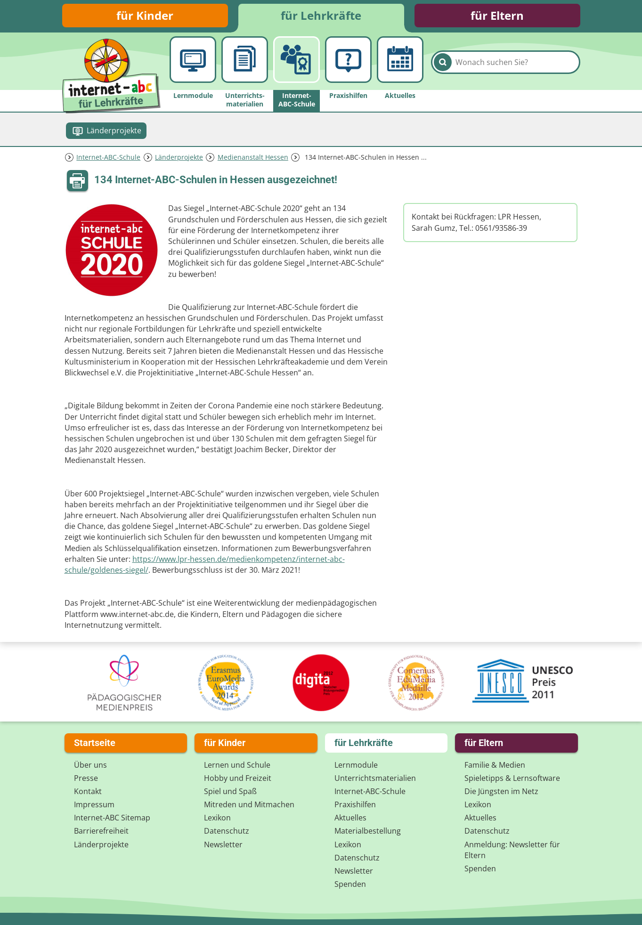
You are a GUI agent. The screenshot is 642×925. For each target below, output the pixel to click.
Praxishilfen (355, 804)
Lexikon (217, 817)
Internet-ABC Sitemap (112, 817)
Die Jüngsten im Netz (501, 791)
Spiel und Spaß (230, 791)
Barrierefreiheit (101, 831)
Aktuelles (350, 817)
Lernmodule (356, 765)
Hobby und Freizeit (237, 778)
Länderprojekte (179, 157)
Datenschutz (226, 831)
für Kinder (144, 15)
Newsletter (223, 844)
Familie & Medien (494, 765)
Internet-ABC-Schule (108, 157)
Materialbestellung (367, 831)
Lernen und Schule (237, 765)
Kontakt (88, 791)
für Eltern (497, 15)
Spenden (350, 884)
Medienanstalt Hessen (253, 157)
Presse (86, 778)
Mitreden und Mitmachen (249, 804)
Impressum (94, 804)
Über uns (90, 765)
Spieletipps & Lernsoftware (512, 778)
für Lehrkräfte (321, 15)
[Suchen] (443, 62)
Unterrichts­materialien (375, 778)
